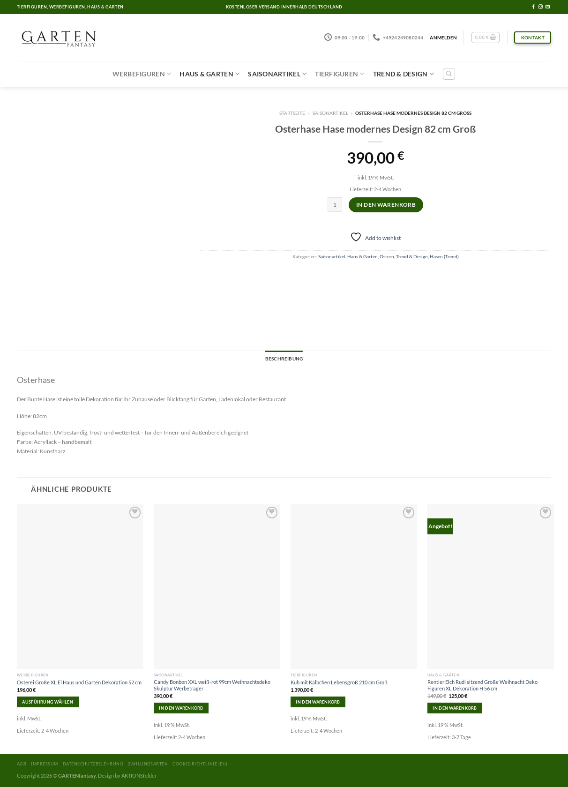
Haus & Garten (209, 73)
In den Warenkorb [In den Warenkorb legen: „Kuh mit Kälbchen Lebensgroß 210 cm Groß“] (318, 702)
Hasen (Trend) (444, 256)
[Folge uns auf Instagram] (540, 7)
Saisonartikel (277, 73)
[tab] (284, 359)
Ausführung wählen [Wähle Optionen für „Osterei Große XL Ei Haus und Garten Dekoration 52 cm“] (47, 702)
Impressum (44, 763)
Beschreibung (284, 358)
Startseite (292, 113)
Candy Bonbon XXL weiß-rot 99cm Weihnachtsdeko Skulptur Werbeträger (212, 685)
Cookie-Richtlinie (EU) (199, 763)
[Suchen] (449, 74)
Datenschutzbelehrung (93, 763)
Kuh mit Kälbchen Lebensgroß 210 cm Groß (339, 682)
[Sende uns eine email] (548, 7)
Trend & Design (403, 73)
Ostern (387, 256)
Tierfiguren (339, 73)
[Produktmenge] (335, 204)
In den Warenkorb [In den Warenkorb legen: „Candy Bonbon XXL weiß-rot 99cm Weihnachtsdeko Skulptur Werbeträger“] (181, 708)
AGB (21, 763)
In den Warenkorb (386, 204)
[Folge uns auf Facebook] (533, 7)
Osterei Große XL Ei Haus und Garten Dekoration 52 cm (79, 682)
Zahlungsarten (148, 763)
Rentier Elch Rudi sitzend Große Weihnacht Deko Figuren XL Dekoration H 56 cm (482, 685)
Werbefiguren (142, 73)
